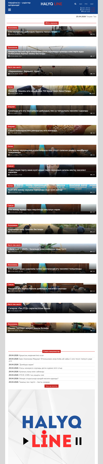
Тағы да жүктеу (51, 386)
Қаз (80, 4)
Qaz (91, 4)
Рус (86, 4)
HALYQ (51, 4)
